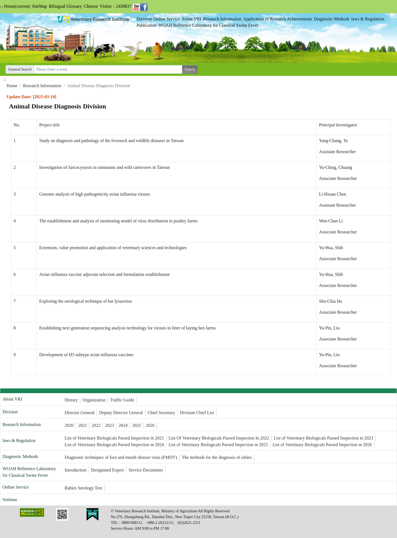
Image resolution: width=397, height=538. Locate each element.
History (71, 400)
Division (144, 19)
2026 (150, 425)
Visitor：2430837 (116, 6)
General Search (20, 69)
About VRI (191, 19)
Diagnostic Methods (331, 19)
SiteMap (39, 6)
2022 (96, 425)
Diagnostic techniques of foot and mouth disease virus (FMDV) (121, 457)
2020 (69, 425)
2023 (109, 425)
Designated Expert (107, 470)
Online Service (167, 19)
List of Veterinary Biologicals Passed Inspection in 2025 (218, 444)
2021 (82, 425)
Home (17, 6)
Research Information (222, 19)
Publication (146, 25)
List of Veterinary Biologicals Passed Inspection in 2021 (114, 438)
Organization (93, 400)
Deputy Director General (121, 412)
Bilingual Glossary (65, 6)
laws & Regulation (367, 19)
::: (1, 7)
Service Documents (145, 470)
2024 (123, 425)
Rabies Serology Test (83, 488)
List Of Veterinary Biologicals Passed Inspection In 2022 (219, 438)
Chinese (91, 6)
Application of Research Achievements (277, 19)
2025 (136, 425)
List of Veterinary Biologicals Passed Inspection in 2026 (322, 444)
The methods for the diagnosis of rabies (216, 457)
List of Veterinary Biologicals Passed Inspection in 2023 (323, 438)
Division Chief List (197, 412)
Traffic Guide (122, 400)
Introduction (75, 470)
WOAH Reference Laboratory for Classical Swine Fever (208, 25)
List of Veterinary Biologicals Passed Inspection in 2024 (114, 444)
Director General (79, 412)
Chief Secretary (161, 412)
